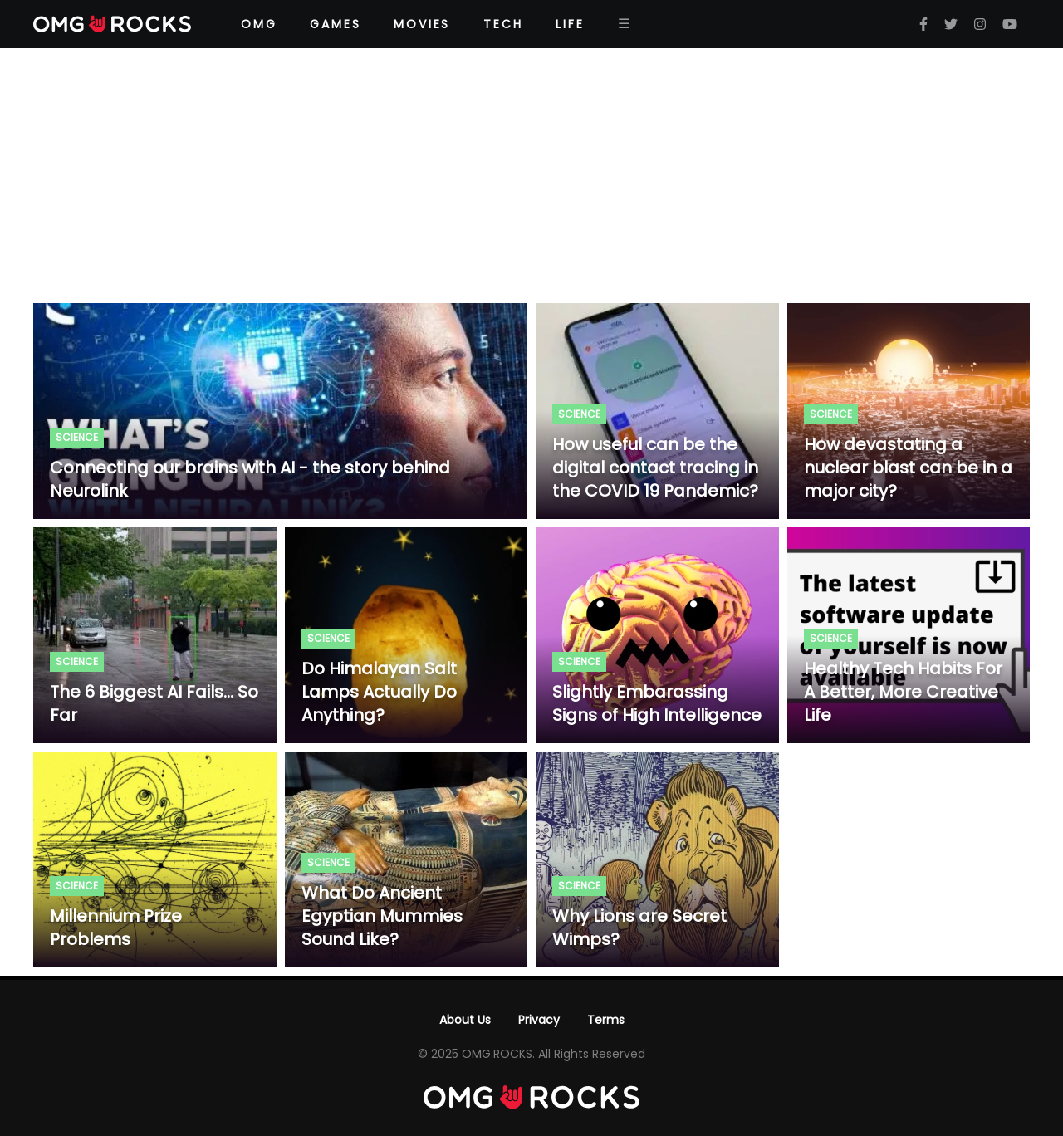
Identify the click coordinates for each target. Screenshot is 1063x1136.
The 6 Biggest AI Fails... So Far (154, 703)
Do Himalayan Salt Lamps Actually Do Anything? (379, 692)
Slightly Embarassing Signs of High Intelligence (657, 703)
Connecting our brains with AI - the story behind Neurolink (250, 479)
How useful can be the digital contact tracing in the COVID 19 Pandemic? (655, 467)
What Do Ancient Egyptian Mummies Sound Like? (382, 916)
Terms (606, 1019)
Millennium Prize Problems (116, 927)
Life (570, 24)
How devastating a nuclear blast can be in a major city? (908, 467)
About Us (465, 1019)
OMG (259, 24)
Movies (422, 24)
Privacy (539, 1019)
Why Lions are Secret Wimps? (639, 927)
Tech (502, 24)
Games (335, 24)
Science (77, 437)
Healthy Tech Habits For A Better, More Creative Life (903, 692)
